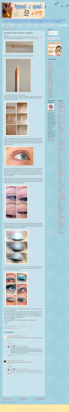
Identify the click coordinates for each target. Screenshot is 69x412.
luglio (49, 72)
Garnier (59, 166)
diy (58, 157)
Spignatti (15, 25)
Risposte (10, 343)
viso (59, 231)
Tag (59, 229)
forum (59, 164)
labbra (59, 181)
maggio (49, 61)
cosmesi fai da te (61, 143)
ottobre (49, 70)
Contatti (47, 25)
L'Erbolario (60, 179)
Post (50, 31)
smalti (59, 220)
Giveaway (60, 171)
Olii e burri (60, 195)
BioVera (59, 125)
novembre (50, 84)
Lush (59, 186)
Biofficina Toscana (61, 121)
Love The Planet (61, 184)
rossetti (59, 211)
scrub (59, 215)
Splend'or (60, 227)
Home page (7, 25)
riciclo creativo (61, 209)
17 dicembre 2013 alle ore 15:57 (17, 360)
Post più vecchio (40, 399)
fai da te (59, 162)
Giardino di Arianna (62, 167)
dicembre (49, 82)
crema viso (60, 148)
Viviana (8, 360)
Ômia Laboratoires (62, 199)
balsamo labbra (61, 116)
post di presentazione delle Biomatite (31, 38)
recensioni (60, 206)
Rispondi (9, 340)
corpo (59, 139)
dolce (59, 159)
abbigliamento (61, 103)
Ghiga (12, 345)
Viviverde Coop (61, 232)
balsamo (60, 114)
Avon (59, 113)
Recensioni (24, 25)
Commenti (51, 34)
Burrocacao (60, 132)
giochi (59, 169)
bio (58, 120)
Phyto (59, 200)
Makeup (59, 190)
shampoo (60, 218)
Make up (9, 328)
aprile (49, 77)
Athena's (60, 109)
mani (59, 192)
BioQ (59, 123)
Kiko (59, 177)
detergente (60, 155)
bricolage (60, 127)
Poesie (59, 202)
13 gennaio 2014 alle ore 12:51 (21, 369)
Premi (59, 204)
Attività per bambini (62, 111)
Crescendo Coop (61, 150)
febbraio (49, 68)
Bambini (59, 118)
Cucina (32, 25)
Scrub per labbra (61, 216)
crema (59, 146)
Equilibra (60, 160)
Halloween (60, 173)
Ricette (59, 207)
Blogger (52, 409)
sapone (59, 213)
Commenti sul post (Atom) (11, 401)
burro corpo (60, 129)
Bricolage (40, 25)
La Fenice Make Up (11, 336)
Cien (59, 136)
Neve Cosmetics (15, 328)
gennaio (49, 81)
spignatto (60, 223)
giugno (49, 74)
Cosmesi (60, 141)
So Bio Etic (60, 222)
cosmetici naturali (61, 144)
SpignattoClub (61, 225)
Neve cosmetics (39, 37)
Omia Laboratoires (62, 197)
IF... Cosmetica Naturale (61, 175)
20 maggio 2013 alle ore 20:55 (21, 345)
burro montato (61, 130)
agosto (49, 63)
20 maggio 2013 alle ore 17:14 (22, 336)
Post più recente (7, 399)
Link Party (60, 183)
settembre (50, 65)
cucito (59, 153)
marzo (49, 66)
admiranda (60, 104)
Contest (59, 137)
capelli (59, 134)
